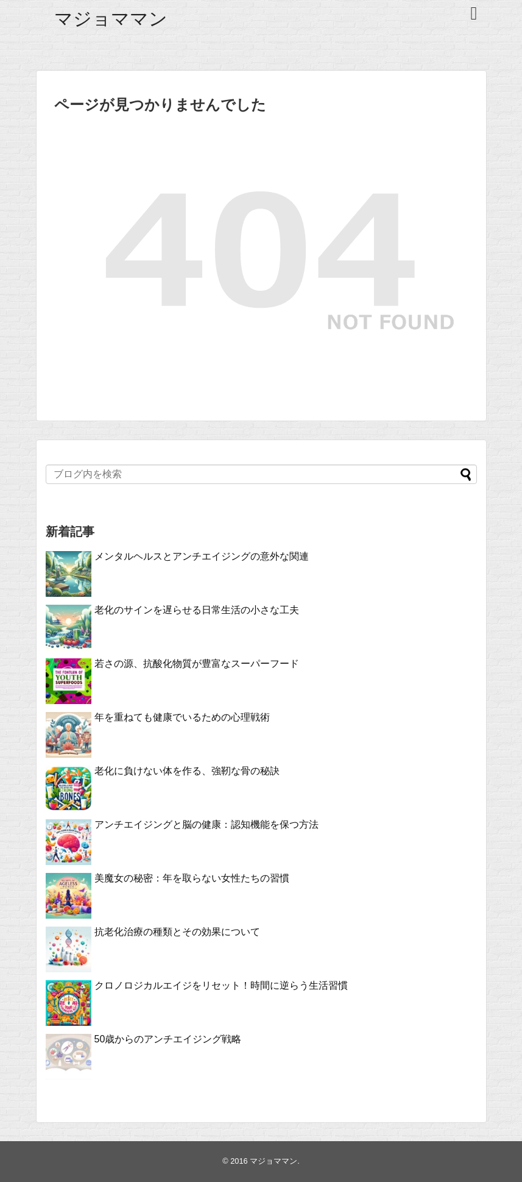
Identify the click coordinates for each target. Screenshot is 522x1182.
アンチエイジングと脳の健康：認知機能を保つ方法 (206, 824)
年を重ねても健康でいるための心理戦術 (182, 717)
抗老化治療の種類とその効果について (177, 932)
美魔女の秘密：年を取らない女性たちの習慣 (191, 878)
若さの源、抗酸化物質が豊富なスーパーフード (196, 663)
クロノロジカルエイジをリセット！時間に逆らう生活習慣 (221, 985)
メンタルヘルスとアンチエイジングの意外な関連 (201, 556)
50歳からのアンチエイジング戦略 (168, 1039)
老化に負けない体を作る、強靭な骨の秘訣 (187, 771)
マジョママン (111, 19)
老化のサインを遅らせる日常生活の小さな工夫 (196, 610)
